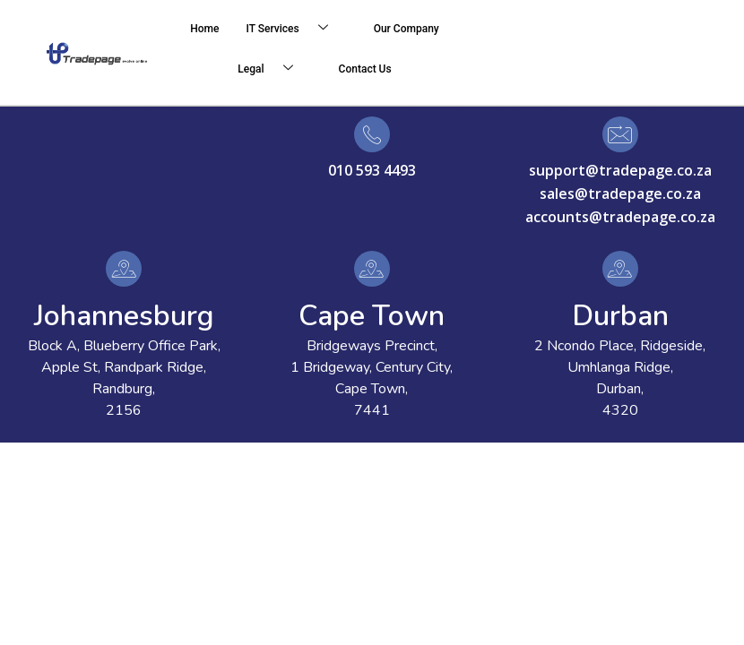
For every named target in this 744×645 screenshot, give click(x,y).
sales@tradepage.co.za (620, 193)
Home (204, 28)
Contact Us (365, 69)
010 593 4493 (372, 170)
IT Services (294, 29)
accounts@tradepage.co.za (620, 217)
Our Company (406, 28)
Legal (272, 69)
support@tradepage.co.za (620, 170)
